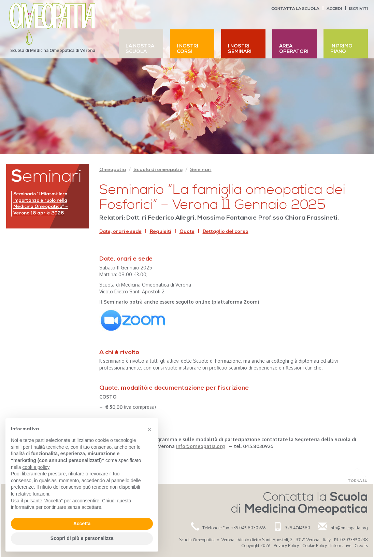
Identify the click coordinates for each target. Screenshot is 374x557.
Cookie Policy (314, 545)
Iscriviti (358, 9)
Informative (340, 545)
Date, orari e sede (120, 231)
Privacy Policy (286, 545)
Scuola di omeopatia (158, 169)
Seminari (201, 169)
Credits (361, 545)
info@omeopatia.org (349, 527)
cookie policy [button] (35, 467)
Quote (187, 231)
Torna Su (358, 481)
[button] (149, 429)
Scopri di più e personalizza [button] (82, 538)
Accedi (334, 9)
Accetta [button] (82, 523)
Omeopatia (112, 169)
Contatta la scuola (295, 9)
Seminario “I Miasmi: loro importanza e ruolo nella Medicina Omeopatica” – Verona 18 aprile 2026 (40, 203)
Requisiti (160, 231)
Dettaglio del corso (225, 231)
